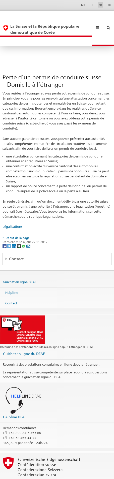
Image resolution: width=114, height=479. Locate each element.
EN (109, 5)
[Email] (28, 228)
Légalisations (12, 208)
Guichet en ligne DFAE (19, 264)
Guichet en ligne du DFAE (24, 335)
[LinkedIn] (14, 228)
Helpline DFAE (15, 399)
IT (91, 5)
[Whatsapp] (24, 228)
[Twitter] (9, 228)
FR (100, 5)
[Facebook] (5, 228)
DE (83, 5)
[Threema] (19, 228)
